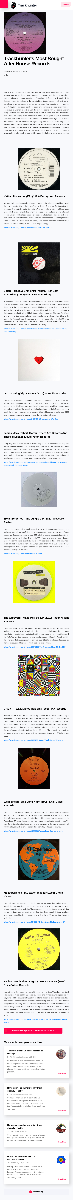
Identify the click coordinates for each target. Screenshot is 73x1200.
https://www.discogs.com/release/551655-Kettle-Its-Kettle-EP (28, 228)
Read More (62, 1073)
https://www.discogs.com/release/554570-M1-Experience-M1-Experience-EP (34, 922)
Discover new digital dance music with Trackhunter (33, 1031)
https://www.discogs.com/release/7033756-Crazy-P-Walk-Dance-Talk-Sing (33, 740)
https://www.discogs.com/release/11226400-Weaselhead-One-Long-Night (33, 831)
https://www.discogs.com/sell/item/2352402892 (23, 554)
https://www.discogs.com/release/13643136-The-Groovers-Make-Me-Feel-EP (34, 647)
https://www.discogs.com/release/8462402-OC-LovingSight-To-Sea (31, 419)
